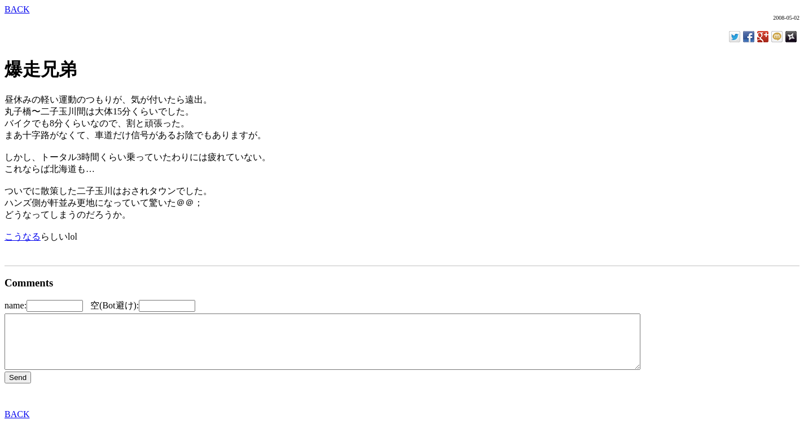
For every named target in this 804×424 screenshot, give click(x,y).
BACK (17, 9)
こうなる (23, 236)
